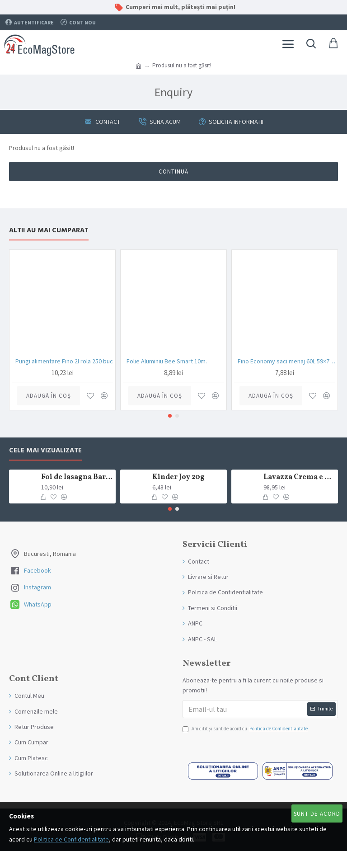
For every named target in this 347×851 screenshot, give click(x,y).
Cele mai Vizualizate (45, 451)
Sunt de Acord (317, 814)
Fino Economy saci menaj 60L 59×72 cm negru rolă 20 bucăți (286, 361)
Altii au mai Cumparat (49, 230)
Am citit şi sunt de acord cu (246, 729)
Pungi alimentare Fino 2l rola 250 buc (64, 361)
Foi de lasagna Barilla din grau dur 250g (77, 477)
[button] (170, 416)
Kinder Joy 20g (178, 477)
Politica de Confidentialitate (71, 839)
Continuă (173, 171)
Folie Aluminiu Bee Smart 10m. (167, 361)
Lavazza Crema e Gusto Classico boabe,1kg (299, 477)
